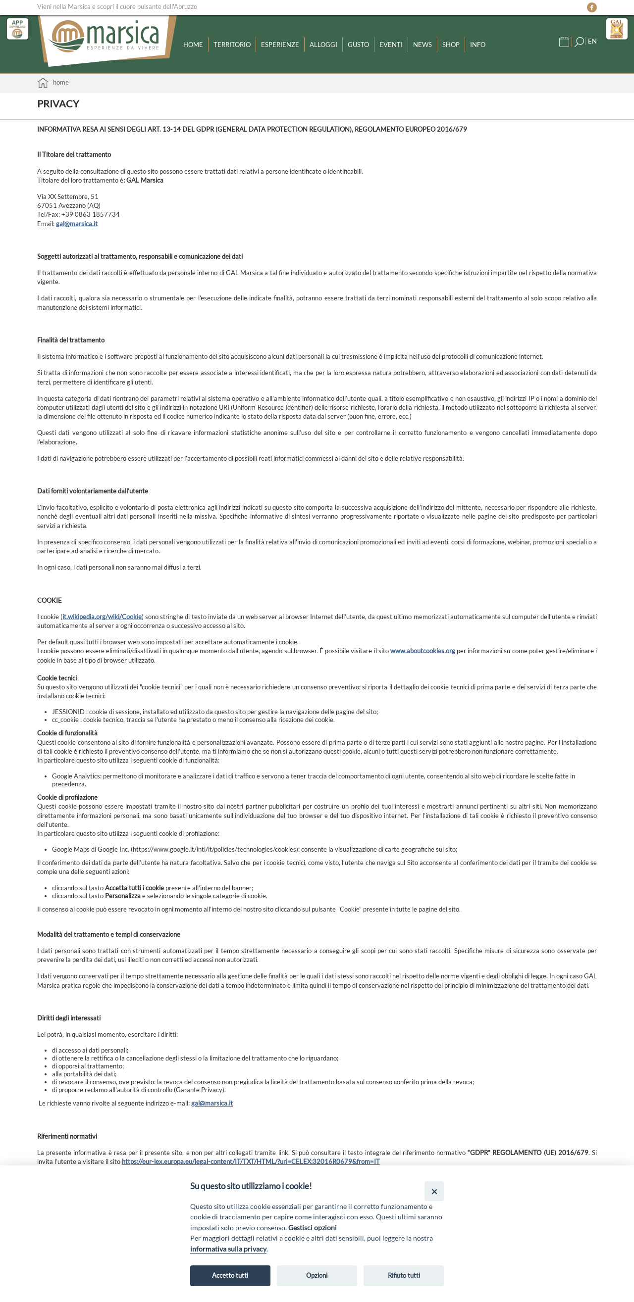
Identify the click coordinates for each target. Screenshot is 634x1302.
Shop (451, 44)
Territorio (232, 44)
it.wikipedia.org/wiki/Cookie (102, 617)
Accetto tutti (230, 1275)
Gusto (358, 44)
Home (193, 44)
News (422, 44)
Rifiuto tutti (404, 1275)
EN (592, 41)
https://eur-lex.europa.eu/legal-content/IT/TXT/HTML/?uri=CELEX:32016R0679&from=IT (251, 1161)
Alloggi (323, 44)
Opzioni (316, 1275)
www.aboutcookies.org (422, 651)
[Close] (434, 1191)
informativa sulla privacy (228, 1249)
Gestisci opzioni (312, 1227)
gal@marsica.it (77, 224)
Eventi (391, 44)
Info (477, 44)
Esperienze (280, 44)
